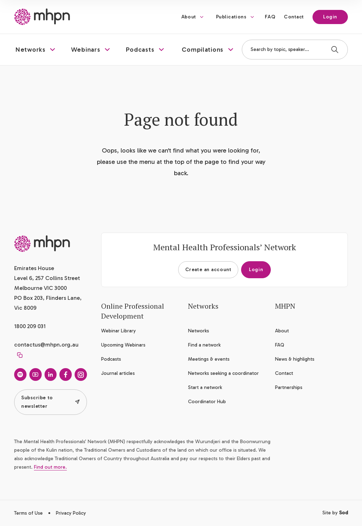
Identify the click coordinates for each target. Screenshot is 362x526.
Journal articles (118, 373)
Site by (335, 513)
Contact (294, 17)
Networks (198, 331)
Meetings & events (208, 359)
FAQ (270, 17)
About (188, 17)
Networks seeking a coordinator (223, 373)
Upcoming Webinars (123, 345)
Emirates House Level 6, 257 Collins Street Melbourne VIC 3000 (47, 278)
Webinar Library (118, 331)
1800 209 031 (30, 326)
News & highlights (294, 359)
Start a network (205, 387)
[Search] (335, 49)
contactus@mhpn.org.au (46, 344)
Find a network (204, 345)
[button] (36, 49)
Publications (231, 17)
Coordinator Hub (207, 402)
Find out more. (50, 467)
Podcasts (111, 359)
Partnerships (288, 387)
